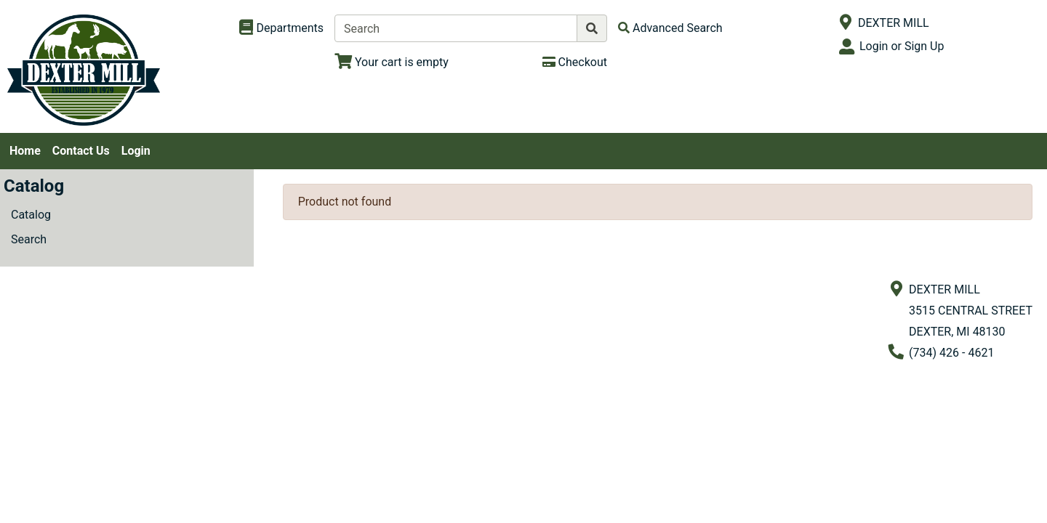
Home (25, 151)
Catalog (31, 215)
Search (29, 239)
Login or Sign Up (901, 46)
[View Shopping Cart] (391, 62)
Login (136, 151)
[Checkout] (574, 62)
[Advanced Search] (670, 28)
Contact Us (81, 151)
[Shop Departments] (281, 28)
